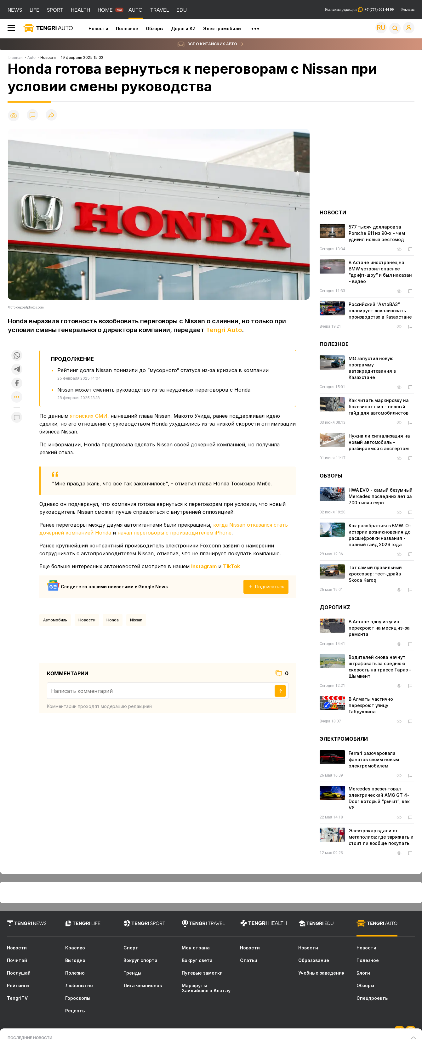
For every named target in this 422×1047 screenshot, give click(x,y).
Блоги (363, 973)
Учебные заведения (321, 973)
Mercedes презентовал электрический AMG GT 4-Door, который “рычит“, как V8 (379, 798)
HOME (105, 10)
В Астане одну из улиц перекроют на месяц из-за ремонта (379, 628)
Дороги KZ (183, 28)
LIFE (34, 10)
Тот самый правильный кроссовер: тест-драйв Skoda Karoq (375, 574)
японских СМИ (88, 416)
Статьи (248, 960)
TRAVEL (159, 10)
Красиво (75, 947)
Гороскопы (77, 998)
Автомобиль (55, 620)
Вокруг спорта (140, 960)
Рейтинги (18, 985)
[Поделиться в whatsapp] (16, 355)
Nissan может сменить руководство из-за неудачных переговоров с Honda (153, 390)
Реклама (407, 9)
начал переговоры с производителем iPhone (174, 532)
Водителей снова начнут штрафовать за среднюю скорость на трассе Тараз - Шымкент (380, 666)
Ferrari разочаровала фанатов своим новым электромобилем (374, 759)
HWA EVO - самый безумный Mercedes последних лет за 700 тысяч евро (381, 496)
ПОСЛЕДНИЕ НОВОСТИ (30, 1037)
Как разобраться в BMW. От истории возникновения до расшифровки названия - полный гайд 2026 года (380, 535)
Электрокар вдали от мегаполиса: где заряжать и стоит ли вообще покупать (381, 837)
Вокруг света (197, 960)
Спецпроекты (372, 998)
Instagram (204, 566)
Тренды (132, 973)
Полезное (127, 28)
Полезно (75, 973)
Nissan (136, 620)
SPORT (55, 10)
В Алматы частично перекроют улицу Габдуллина (371, 705)
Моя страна (196, 947)
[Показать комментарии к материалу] (16, 417)
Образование (313, 960)
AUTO (135, 10)
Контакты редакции (359, 9)
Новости (98, 28)
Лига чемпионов (142, 985)
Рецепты (75, 1010)
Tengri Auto (224, 330)
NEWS (15, 10)
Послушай (19, 973)
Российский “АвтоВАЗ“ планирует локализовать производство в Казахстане (380, 311)
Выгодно (75, 960)
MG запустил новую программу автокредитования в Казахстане (372, 368)
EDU (181, 10)
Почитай (17, 960)
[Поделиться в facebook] (16, 383)
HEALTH (80, 10)
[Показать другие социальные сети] (16, 397)
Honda (112, 620)
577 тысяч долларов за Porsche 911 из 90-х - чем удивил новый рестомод (377, 233)
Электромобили (222, 28)
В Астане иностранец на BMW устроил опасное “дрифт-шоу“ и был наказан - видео (380, 272)
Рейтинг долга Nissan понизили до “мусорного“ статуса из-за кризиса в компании (163, 370)
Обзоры (154, 28)
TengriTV (17, 998)
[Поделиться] (51, 115)
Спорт (130, 947)
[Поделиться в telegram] (16, 369)
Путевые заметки (202, 973)
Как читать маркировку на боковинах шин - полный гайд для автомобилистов (379, 407)
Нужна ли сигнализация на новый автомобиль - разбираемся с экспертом (379, 442)
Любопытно (79, 985)
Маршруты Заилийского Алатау (206, 988)
